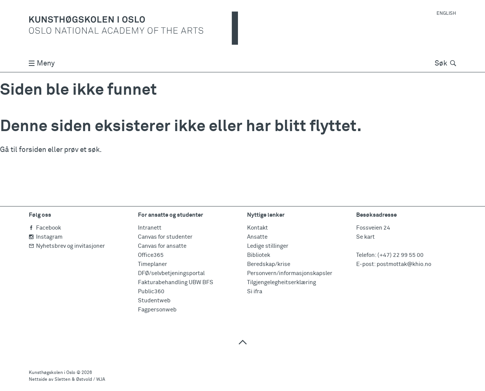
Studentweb (154, 300)
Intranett (149, 228)
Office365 (151, 255)
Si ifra (254, 291)
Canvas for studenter (165, 237)
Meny (42, 63)
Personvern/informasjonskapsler (289, 273)
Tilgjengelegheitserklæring (281, 282)
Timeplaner (152, 264)
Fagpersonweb (157, 310)
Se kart (365, 237)
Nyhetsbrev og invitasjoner (67, 246)
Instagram (46, 237)
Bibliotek (258, 255)
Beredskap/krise (268, 264)
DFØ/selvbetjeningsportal (171, 273)
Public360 (151, 291)
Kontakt (257, 228)
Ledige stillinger (267, 246)
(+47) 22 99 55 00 (400, 255)
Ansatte (257, 237)
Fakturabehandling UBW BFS (175, 282)
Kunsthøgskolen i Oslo (52, 373)
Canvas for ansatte (162, 246)
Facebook (45, 228)
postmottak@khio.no (404, 264)
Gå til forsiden (23, 149)
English (446, 13)
